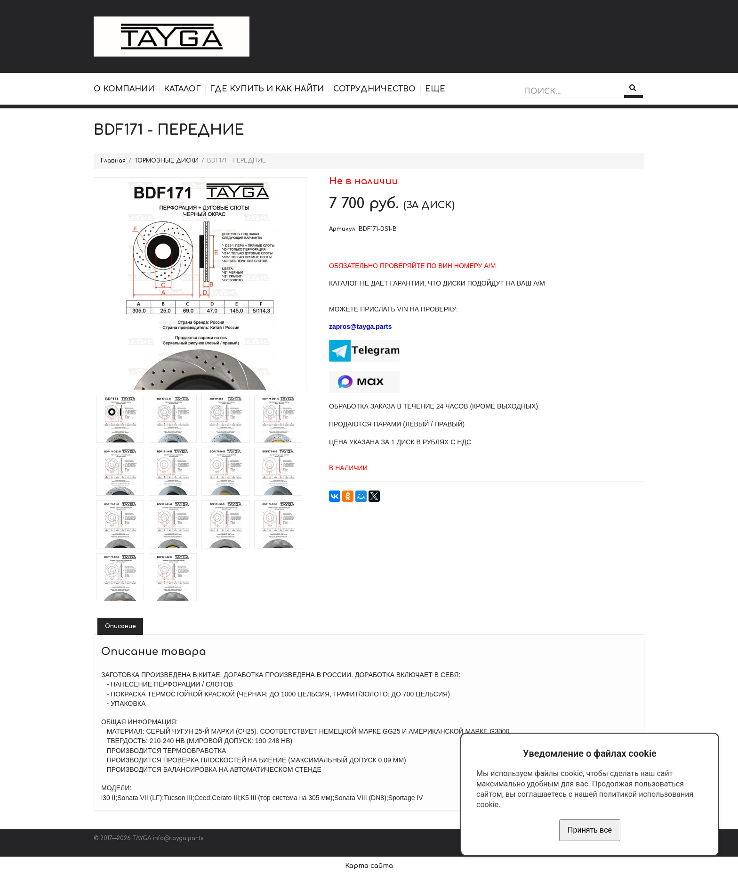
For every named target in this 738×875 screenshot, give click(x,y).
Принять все (590, 830)
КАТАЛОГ (182, 89)
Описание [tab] (120, 626)
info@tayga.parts (178, 838)
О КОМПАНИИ (124, 89)
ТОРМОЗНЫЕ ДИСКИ (166, 160)
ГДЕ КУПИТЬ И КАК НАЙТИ (267, 89)
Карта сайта (369, 865)
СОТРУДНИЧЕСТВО (374, 89)
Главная (113, 160)
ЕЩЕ (435, 89)
